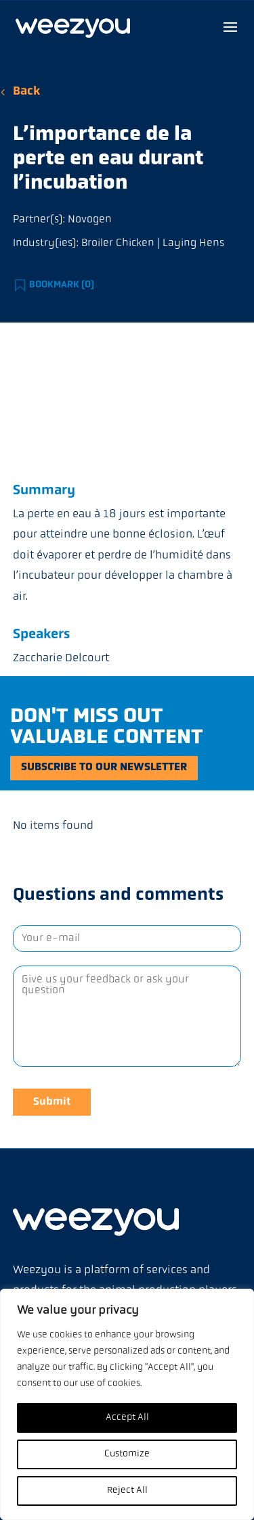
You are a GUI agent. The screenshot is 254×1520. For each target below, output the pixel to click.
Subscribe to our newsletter (104, 767)
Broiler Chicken (117, 243)
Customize (127, 1454)
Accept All (127, 1417)
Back (26, 91)
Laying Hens (193, 243)
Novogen (90, 219)
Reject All (127, 1491)
